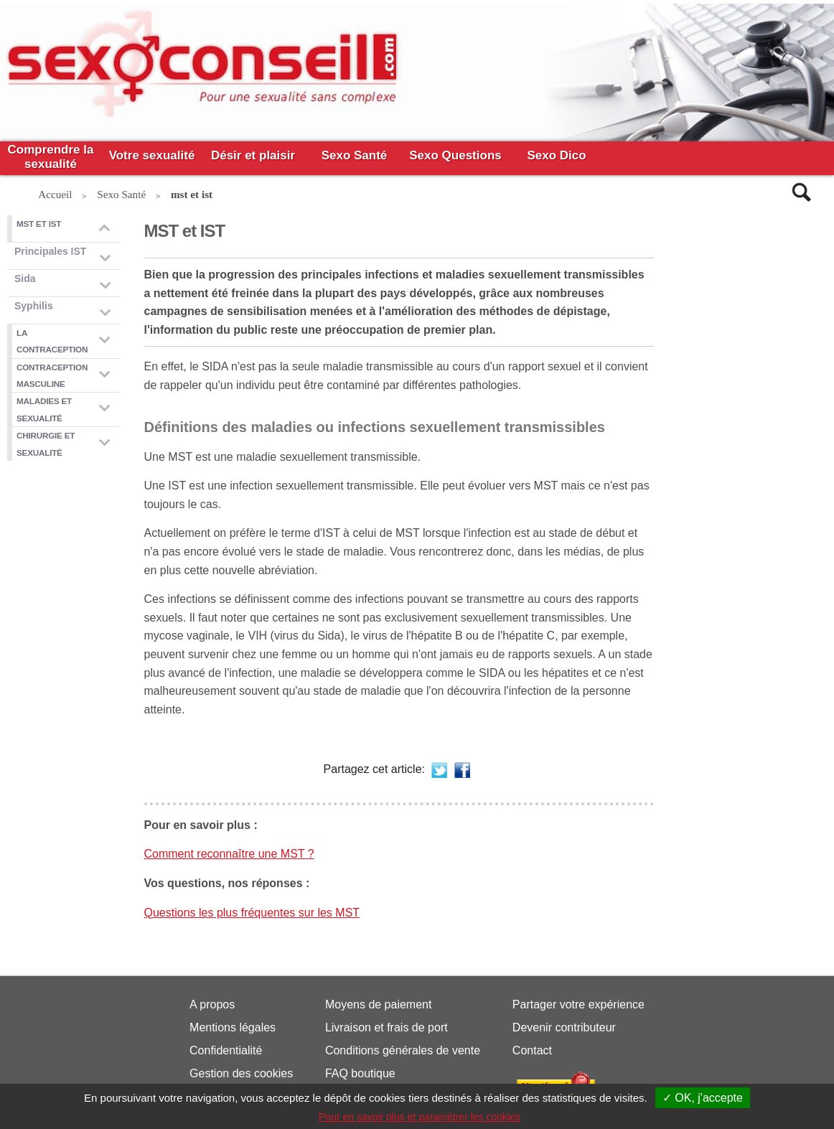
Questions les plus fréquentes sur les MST (252, 913)
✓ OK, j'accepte (702, 1098)
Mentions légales (232, 1027)
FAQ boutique (360, 1073)
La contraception (52, 341)
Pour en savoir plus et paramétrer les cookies (419, 1117)
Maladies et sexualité (44, 409)
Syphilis (33, 305)
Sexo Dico (556, 155)
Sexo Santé (355, 155)
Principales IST (50, 251)
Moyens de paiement (378, 1004)
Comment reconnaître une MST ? (229, 854)
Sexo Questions (455, 155)
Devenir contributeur (564, 1027)
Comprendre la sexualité (53, 157)
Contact (532, 1050)
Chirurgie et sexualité (46, 443)
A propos (212, 1004)
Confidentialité (225, 1050)
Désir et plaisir (253, 155)
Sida (25, 278)
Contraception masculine (52, 375)
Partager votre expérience (578, 1004)
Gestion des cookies (241, 1073)
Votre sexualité (152, 155)
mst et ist (39, 223)
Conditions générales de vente (402, 1050)
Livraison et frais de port (386, 1027)
